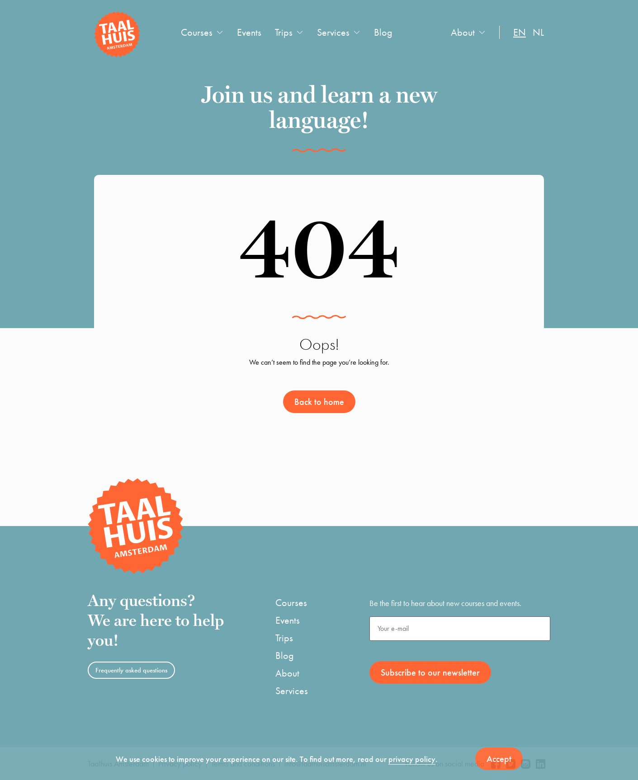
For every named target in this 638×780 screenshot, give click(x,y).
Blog (383, 32)
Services (333, 32)
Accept (499, 759)
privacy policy (411, 759)
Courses (197, 32)
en (519, 32)
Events (249, 32)
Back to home (319, 402)
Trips (284, 32)
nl (538, 32)
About (463, 32)
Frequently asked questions (131, 670)
